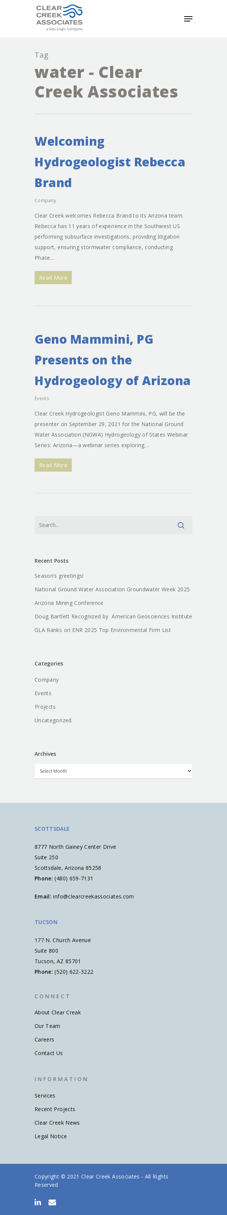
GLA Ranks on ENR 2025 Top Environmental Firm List (103, 629)
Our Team (48, 1025)
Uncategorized (53, 720)
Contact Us (49, 1053)
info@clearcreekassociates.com (93, 896)
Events (42, 398)
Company (45, 200)
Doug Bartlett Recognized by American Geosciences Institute (113, 616)
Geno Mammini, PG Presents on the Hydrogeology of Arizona (113, 359)
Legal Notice (51, 1136)
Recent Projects (55, 1109)
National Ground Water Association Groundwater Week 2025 (112, 589)
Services (45, 1095)
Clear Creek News (57, 1122)
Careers (44, 1039)
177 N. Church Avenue (63, 940)
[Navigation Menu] (188, 19)
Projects (45, 706)
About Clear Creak (58, 1012)
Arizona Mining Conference (69, 602)
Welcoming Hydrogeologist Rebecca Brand (110, 161)
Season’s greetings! (59, 575)
